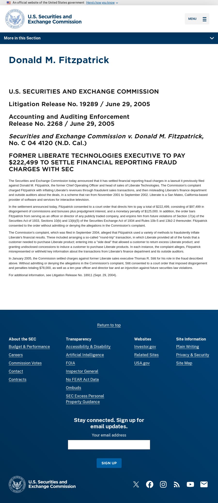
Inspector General (82, 371)
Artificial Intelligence (85, 355)
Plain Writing (187, 346)
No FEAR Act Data (82, 379)
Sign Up (109, 463)
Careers (16, 355)
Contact (16, 371)
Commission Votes (25, 363)
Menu (197, 19)
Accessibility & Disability (88, 346)
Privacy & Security (192, 355)
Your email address (109, 435)
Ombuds (73, 387)
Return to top (109, 325)
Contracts (17, 379)
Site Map (184, 363)
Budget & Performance (29, 346)
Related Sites (146, 355)
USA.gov (142, 363)
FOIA (70, 363)
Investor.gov (145, 346)
